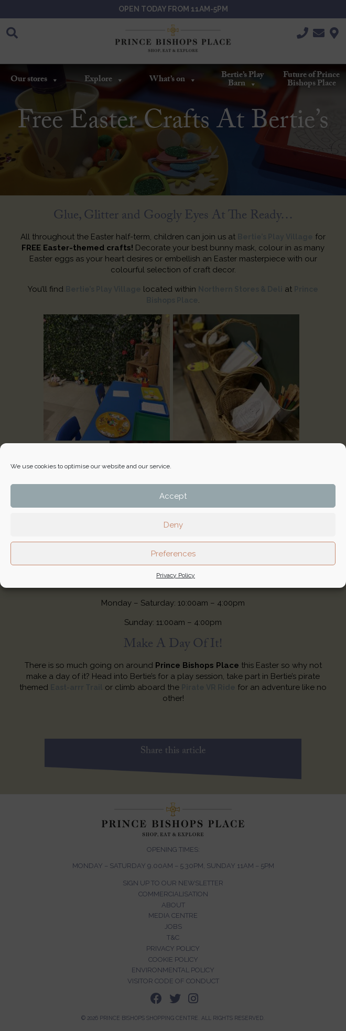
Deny (173, 525)
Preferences (173, 553)
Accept (173, 496)
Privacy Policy (175, 575)
